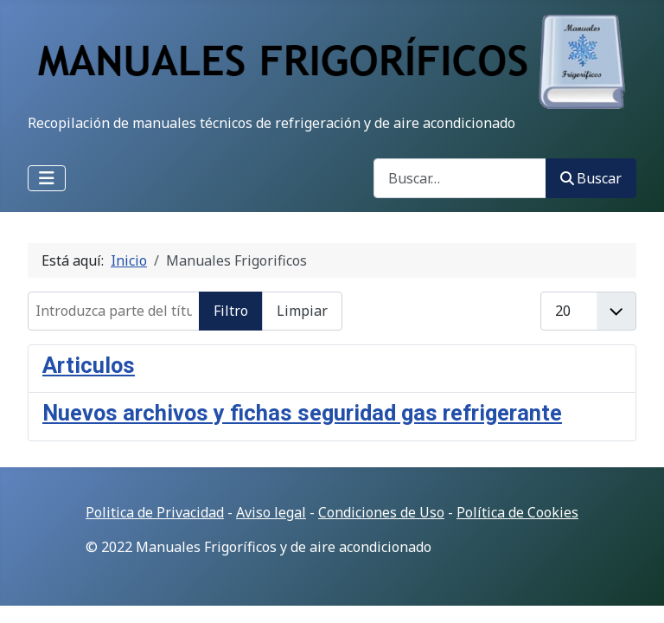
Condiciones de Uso (381, 512)
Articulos (88, 365)
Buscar (591, 178)
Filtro (231, 310)
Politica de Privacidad (155, 512)
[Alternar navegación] (47, 178)
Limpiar (302, 310)
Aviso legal (271, 512)
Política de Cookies (517, 512)
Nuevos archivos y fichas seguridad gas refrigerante (302, 413)
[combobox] (460, 177)
